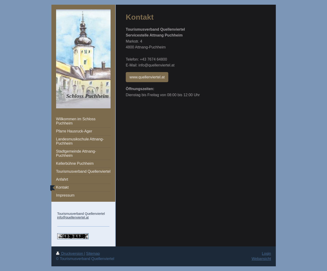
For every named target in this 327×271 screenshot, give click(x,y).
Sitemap (93, 254)
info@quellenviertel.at (73, 217)
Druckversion (70, 254)
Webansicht (261, 259)
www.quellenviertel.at (147, 77)
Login (266, 254)
